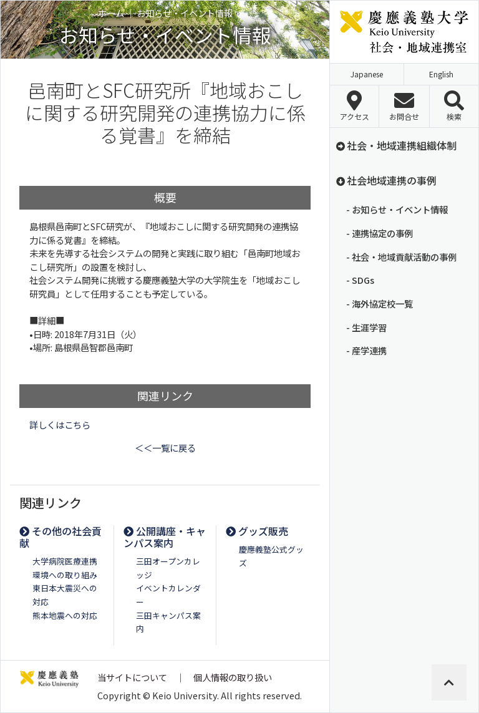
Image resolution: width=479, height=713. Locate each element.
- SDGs (360, 279)
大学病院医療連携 (64, 561)
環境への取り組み (64, 575)
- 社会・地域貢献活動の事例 (401, 256)
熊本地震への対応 (64, 615)
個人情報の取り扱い (232, 677)
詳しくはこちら (59, 424)
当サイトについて (132, 677)
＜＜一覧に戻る (165, 447)
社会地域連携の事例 (386, 180)
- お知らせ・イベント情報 (397, 209)
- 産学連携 (366, 350)
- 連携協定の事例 (379, 233)
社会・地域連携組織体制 (396, 145)
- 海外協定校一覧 (379, 303)
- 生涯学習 (366, 327)
